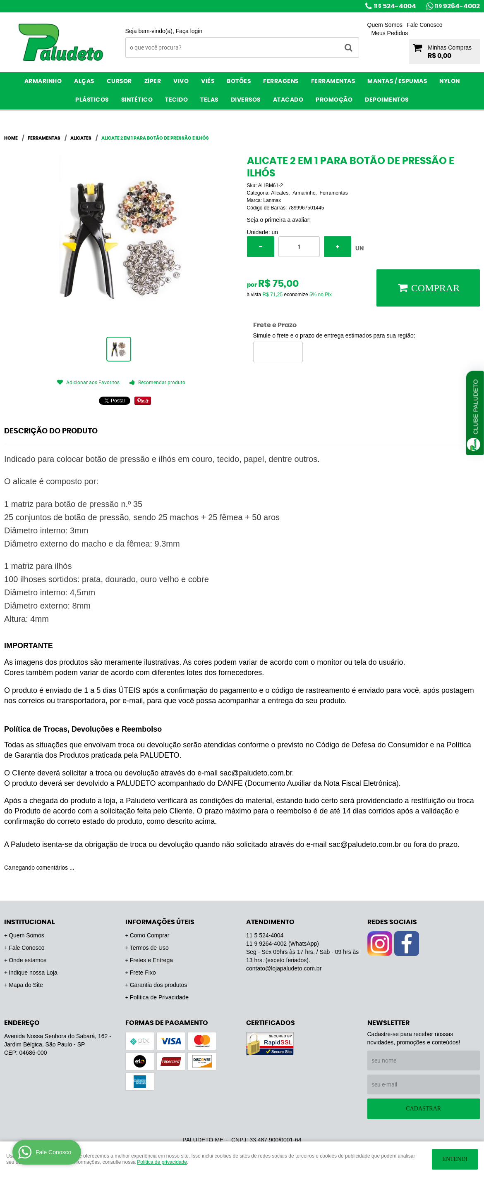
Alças (84, 81)
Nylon (449, 81)
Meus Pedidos (389, 33)
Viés (207, 81)
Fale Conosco (424, 24)
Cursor (119, 81)
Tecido (176, 100)
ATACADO (288, 100)
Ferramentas (333, 81)
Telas (209, 100)
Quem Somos (385, 24)
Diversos (246, 100)
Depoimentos (387, 100)
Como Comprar (150, 935)
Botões (239, 81)
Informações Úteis (159, 922)
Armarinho (43, 81)
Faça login (189, 31)
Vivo (181, 81)
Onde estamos (27, 960)
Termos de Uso (149, 947)
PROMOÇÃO (334, 100)
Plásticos (92, 100)
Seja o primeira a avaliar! (279, 219)
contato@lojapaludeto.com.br (283, 968)
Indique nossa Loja (33, 972)
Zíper (152, 81)
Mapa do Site (26, 985)
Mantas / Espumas (397, 81)
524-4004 (395, 6)
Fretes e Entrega (151, 960)
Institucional (29, 922)
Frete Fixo (143, 972)
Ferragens (281, 81)
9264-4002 (457, 6)
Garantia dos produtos (158, 985)
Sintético (137, 100)
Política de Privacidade (159, 997)
